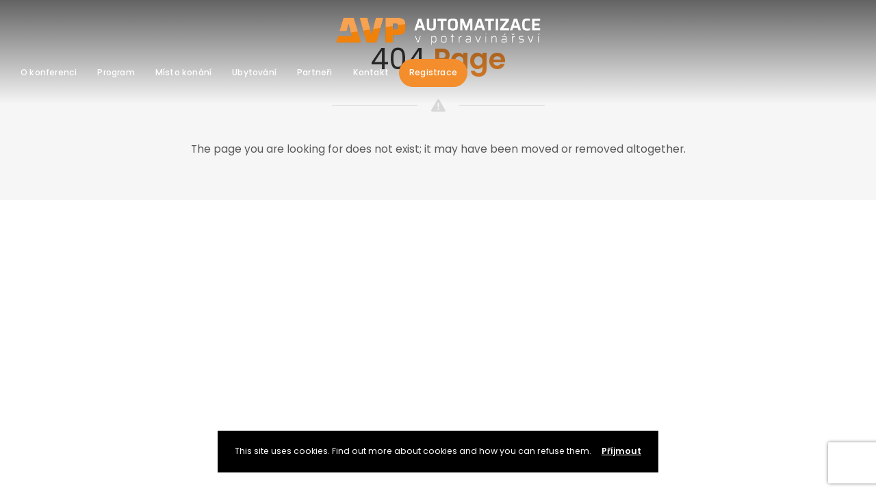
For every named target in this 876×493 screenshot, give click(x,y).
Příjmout (621, 451)
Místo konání (183, 72)
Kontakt (371, 72)
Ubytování (254, 72)
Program (115, 72)
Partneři (315, 72)
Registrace (433, 72)
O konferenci (49, 72)
